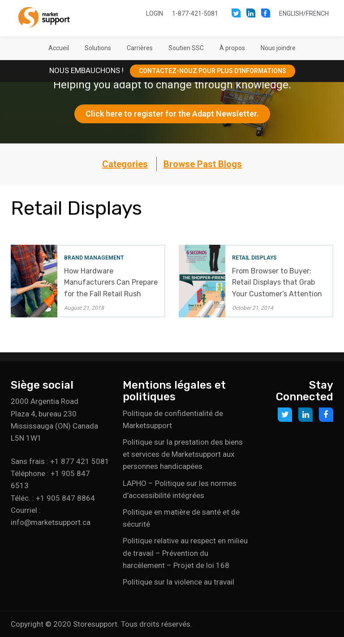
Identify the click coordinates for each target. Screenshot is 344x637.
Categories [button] (125, 164)
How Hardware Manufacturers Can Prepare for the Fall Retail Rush (111, 282)
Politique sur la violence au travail (178, 581)
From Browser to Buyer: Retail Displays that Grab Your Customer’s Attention (277, 282)
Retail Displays (254, 258)
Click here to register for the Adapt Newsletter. (172, 113)
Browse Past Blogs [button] (202, 164)
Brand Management (94, 258)
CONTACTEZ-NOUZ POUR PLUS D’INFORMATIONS (212, 70)
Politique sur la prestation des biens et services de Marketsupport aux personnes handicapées (183, 454)
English (291, 13)
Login (154, 13)
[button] (98, 48)
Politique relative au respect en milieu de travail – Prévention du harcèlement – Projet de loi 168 (185, 552)
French (317, 13)
